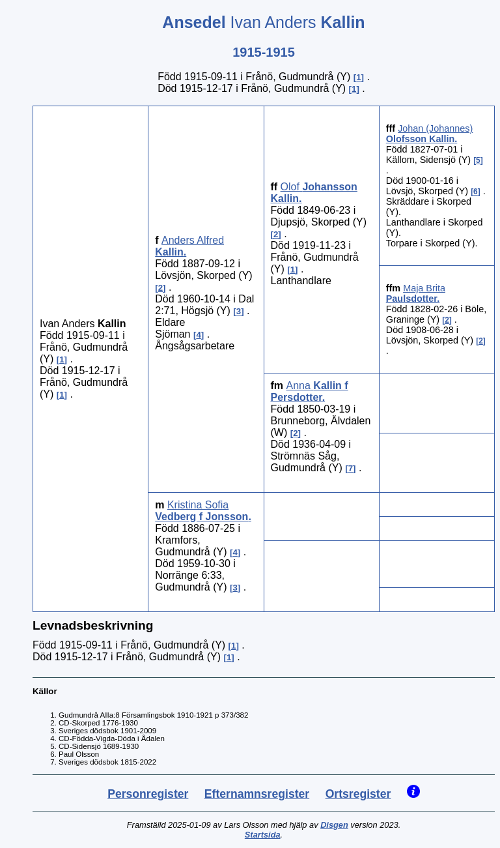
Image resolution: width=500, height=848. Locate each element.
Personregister (147, 793)
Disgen (334, 825)
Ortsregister (358, 793)
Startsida (263, 835)
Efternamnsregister (256, 793)
